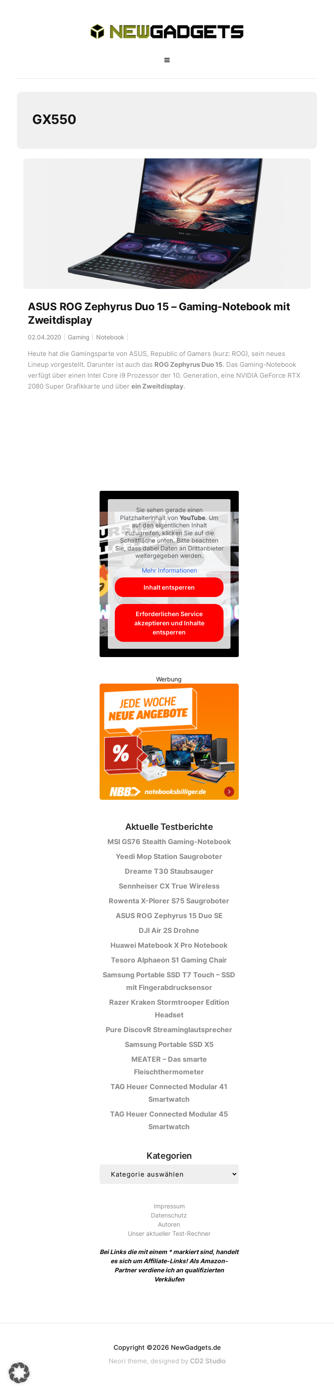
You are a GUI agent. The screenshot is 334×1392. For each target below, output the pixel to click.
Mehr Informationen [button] (169, 570)
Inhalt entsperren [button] (169, 587)
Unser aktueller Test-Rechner (169, 1233)
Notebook (110, 337)
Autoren (169, 1224)
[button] (19, 1373)
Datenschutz (169, 1215)
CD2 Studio (208, 1361)
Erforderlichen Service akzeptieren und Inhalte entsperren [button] (169, 623)
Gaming (79, 337)
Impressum (169, 1206)
